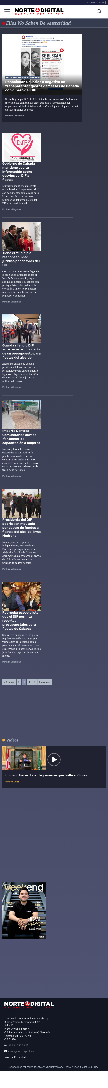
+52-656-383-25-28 (17, 1045)
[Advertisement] (24, 716)
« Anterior (9, 681)
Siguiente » (45, 681)
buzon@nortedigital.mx (20, 1051)
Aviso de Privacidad (15, 1057)
